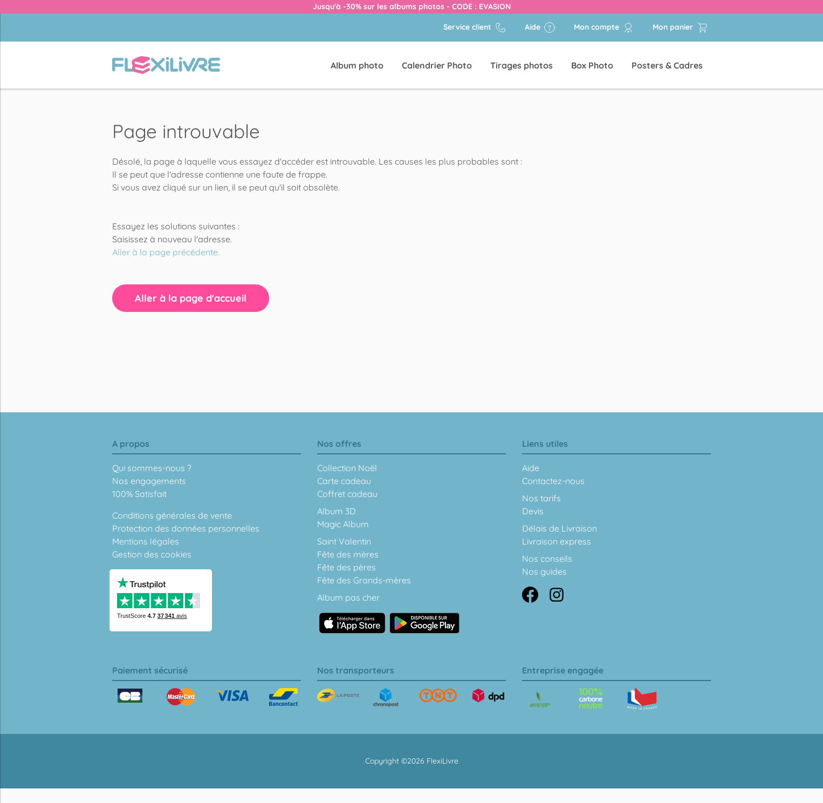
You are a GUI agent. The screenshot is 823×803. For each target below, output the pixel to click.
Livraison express (556, 541)
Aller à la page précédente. (166, 252)
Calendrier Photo (437, 65)
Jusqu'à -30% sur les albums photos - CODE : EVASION (412, 6)
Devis (533, 511)
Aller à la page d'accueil (190, 298)
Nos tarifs (541, 498)
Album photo (357, 65)
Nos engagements (149, 480)
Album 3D (336, 511)
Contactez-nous (553, 480)
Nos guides (544, 571)
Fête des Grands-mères (364, 580)
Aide (540, 27)
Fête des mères (348, 554)
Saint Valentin (344, 541)
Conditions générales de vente (172, 515)
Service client (474, 27)
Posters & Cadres (667, 65)
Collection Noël (347, 467)
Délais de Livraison (559, 528)
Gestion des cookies (151, 554)
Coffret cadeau (347, 493)
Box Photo (592, 65)
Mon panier (680, 27)
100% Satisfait (139, 493)
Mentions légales (145, 541)
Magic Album (343, 524)
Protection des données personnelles (185, 528)
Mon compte (604, 27)
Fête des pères (346, 567)
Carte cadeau (344, 480)
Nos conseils (547, 558)
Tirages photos (521, 65)
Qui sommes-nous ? (151, 467)
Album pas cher (348, 597)
